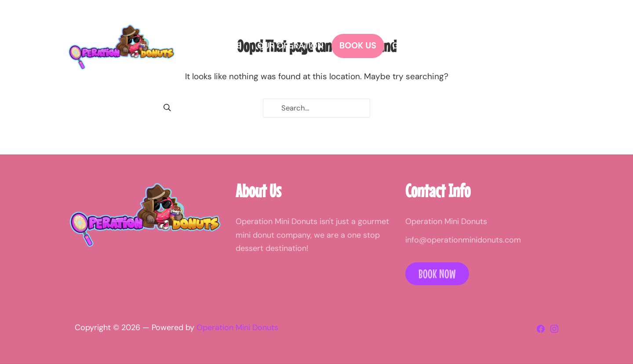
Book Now (437, 274)
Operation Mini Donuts (237, 327)
